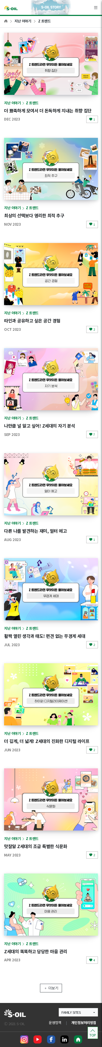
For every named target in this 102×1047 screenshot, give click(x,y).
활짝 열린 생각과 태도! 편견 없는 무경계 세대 (44, 636)
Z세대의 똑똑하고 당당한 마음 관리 (35, 951)
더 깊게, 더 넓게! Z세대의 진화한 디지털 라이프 (46, 741)
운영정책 (55, 1022)
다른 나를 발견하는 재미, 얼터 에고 (35, 531)
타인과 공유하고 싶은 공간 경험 (32, 320)
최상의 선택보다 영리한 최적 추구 (34, 215)
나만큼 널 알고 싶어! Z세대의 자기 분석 (39, 425)
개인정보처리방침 (83, 1022)
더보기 (51, 988)
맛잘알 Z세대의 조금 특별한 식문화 (35, 846)
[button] (78, 1012)
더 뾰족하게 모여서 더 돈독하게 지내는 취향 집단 (48, 110)
